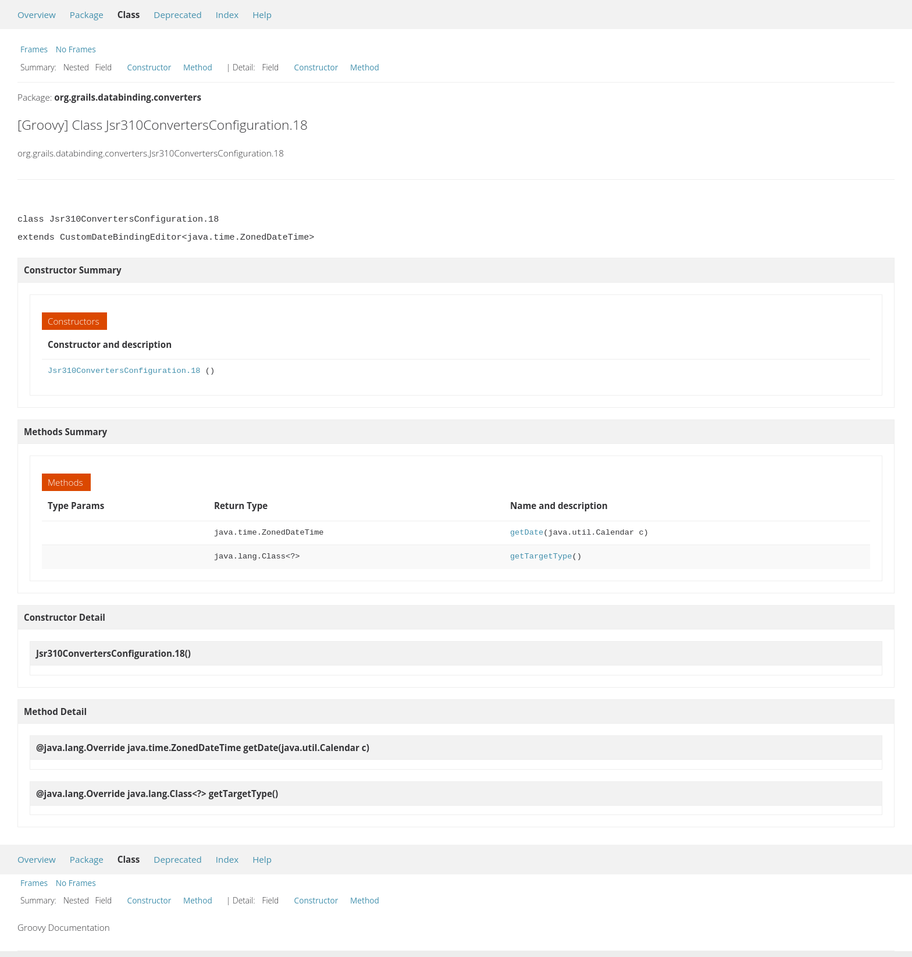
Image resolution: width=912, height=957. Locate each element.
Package (87, 14)
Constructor (149, 67)
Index (227, 14)
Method (197, 67)
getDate (526, 532)
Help (262, 14)
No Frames (76, 49)
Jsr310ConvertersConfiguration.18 (124, 370)
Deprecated (178, 14)
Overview (36, 14)
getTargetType (541, 556)
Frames (34, 49)
